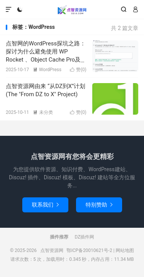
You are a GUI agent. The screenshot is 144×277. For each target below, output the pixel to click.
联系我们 (45, 205)
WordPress (47, 69)
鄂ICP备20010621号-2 (89, 250)
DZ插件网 (84, 237)
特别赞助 (99, 205)
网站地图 (125, 250)
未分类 (43, 112)
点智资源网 (72, 9)
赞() (78, 69)
